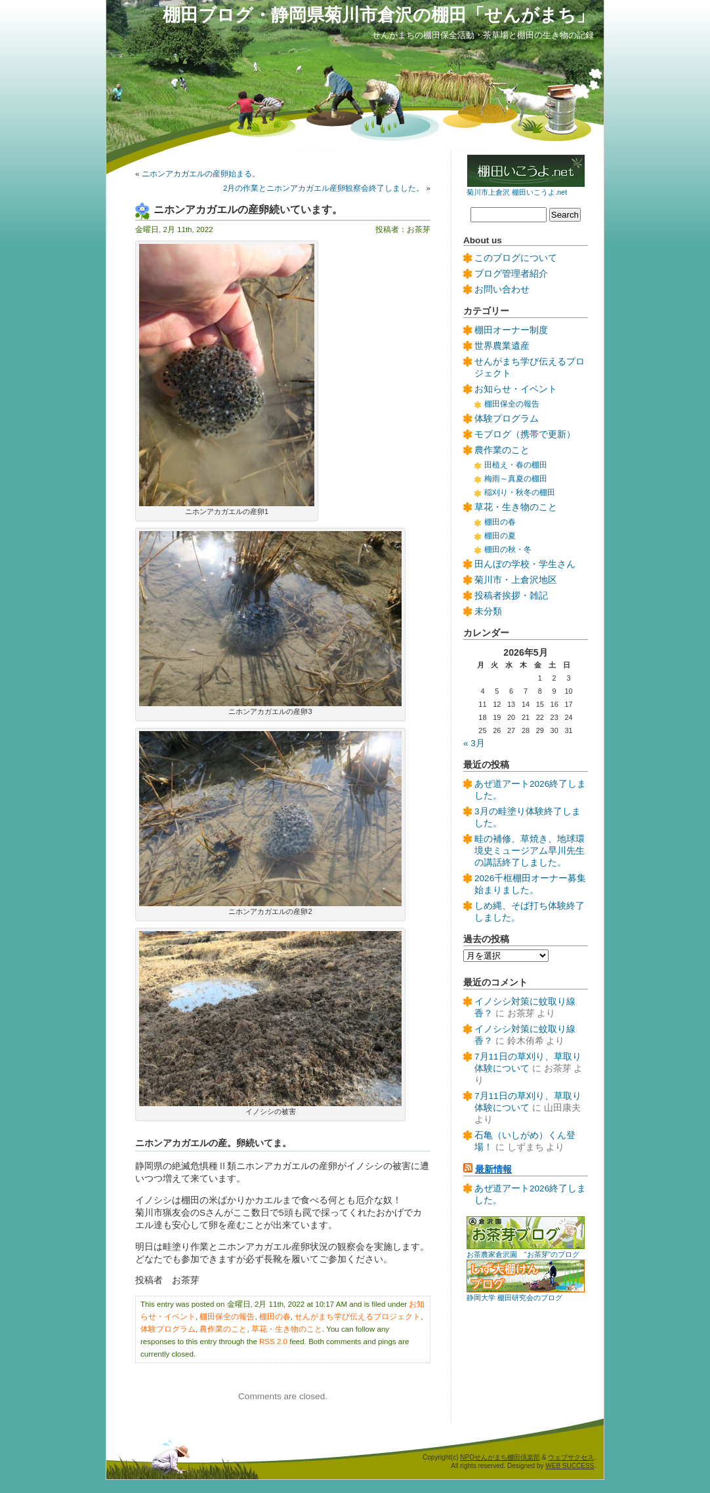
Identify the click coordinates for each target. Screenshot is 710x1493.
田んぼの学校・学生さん (524, 564)
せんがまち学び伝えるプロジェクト (358, 1317)
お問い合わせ (502, 289)
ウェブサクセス (571, 1457)
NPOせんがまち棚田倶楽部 (500, 1457)
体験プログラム (168, 1329)
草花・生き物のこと (286, 1329)
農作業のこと (223, 1329)
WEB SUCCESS (569, 1465)
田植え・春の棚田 (515, 465)
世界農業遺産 (502, 346)
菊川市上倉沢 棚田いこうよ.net (517, 192)
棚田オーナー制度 (511, 330)
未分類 (488, 611)
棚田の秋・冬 (508, 549)
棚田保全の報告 (227, 1317)
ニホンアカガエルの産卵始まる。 (201, 174)
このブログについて (515, 258)
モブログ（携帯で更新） (524, 434)
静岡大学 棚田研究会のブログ (514, 1298)
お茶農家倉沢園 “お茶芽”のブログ (523, 1254)
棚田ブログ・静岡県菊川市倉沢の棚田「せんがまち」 (378, 15)
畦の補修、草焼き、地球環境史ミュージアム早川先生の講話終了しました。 (529, 850)
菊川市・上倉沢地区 (515, 580)
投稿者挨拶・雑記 (511, 596)
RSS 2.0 (273, 1341)
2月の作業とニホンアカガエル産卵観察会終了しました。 (323, 188)
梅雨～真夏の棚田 (515, 479)
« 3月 (474, 743)
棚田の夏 (500, 536)
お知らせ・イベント (515, 389)
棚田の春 (275, 1317)
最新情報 (493, 1169)
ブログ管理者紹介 (511, 274)
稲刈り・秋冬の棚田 (519, 492)
